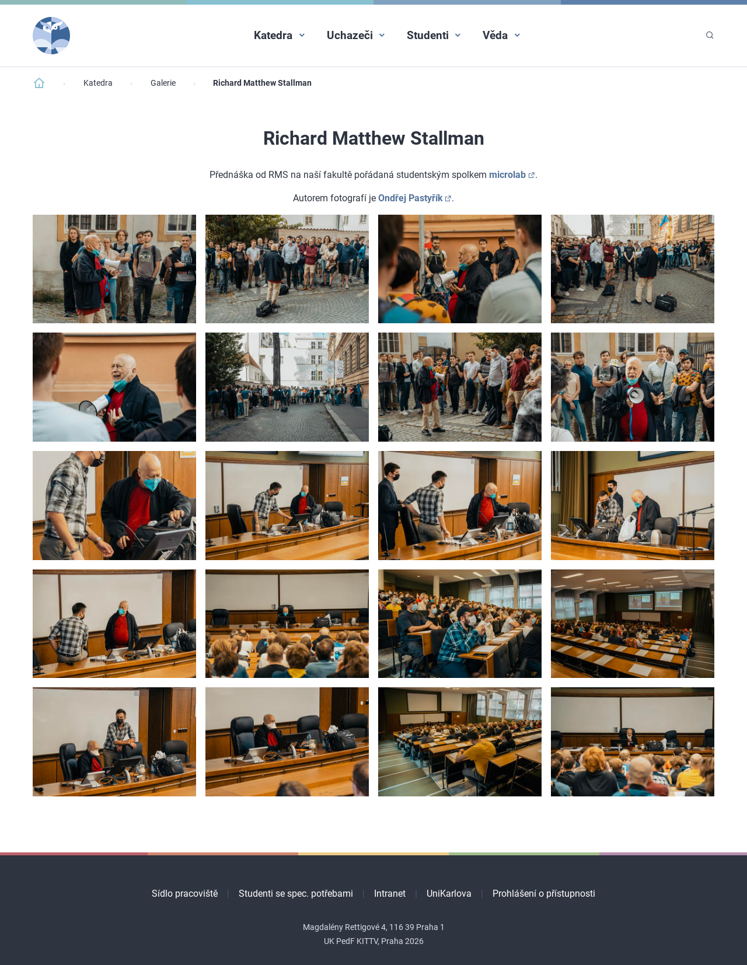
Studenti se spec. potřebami (296, 893)
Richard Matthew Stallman (262, 83)
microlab (507, 174)
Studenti (428, 35)
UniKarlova (449, 893)
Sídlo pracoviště (185, 893)
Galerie (163, 83)
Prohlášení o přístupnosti (544, 893)
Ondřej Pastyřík (410, 198)
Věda (495, 35)
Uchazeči (350, 35)
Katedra (273, 35)
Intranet (390, 893)
